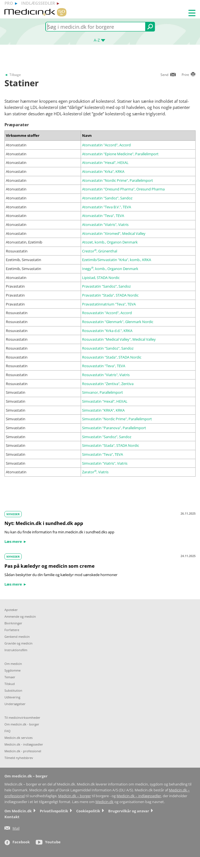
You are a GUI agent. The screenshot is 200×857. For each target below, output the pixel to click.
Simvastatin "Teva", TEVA (102, 454)
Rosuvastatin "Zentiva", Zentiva (108, 383)
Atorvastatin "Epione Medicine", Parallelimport (120, 153)
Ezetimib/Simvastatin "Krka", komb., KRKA (116, 259)
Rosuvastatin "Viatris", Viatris (106, 374)
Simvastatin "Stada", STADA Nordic (110, 445)
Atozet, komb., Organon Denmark (110, 242)
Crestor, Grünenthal (99, 251)
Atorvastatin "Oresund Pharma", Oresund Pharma (123, 189)
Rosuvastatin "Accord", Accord (107, 312)
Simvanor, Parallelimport (102, 392)
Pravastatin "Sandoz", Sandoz (106, 286)
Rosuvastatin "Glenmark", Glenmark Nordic (117, 321)
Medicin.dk (104, 801)
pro (8, 3)
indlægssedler (38, 3)
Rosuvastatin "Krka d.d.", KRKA (107, 330)
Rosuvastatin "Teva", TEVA (103, 365)
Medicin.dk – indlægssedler (139, 796)
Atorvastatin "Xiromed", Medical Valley (113, 233)
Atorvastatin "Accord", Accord (106, 144)
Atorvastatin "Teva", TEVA (103, 215)
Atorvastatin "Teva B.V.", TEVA (106, 206)
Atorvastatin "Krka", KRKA (103, 171)
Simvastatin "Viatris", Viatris (104, 463)
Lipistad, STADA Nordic (101, 277)
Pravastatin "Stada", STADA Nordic (110, 295)
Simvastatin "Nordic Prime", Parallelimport (117, 418)
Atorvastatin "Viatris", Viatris (105, 224)
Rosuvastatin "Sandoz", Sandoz (108, 348)
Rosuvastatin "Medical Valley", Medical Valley (119, 339)
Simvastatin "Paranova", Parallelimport (114, 427)
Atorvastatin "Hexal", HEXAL (105, 162)
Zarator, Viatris (95, 471)
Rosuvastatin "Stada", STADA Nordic (111, 357)
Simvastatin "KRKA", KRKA (103, 410)
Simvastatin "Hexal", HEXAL (104, 401)
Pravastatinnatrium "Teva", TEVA (109, 304)
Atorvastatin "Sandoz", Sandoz (107, 197)
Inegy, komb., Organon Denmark (110, 268)
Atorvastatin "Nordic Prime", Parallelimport (117, 180)
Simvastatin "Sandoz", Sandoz (106, 436)
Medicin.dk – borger (74, 796)
